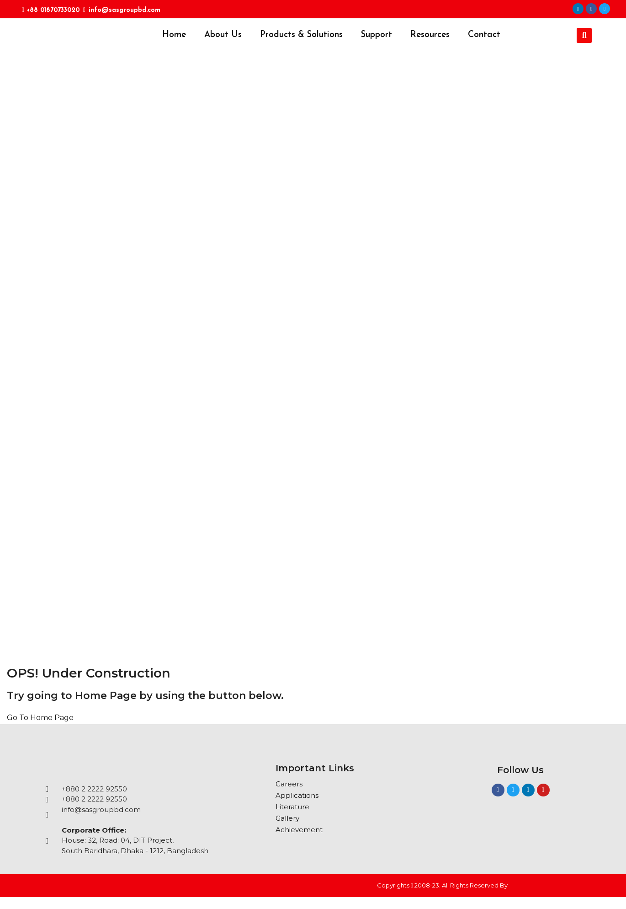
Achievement (299, 829)
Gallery (287, 818)
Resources (430, 35)
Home (174, 35)
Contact (484, 35)
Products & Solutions (301, 35)
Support (376, 35)
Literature (292, 806)
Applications (297, 795)
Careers (289, 784)
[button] (584, 35)
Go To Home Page (40, 717)
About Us (223, 35)
